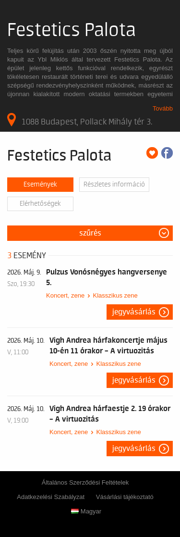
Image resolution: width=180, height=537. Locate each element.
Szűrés (90, 233)
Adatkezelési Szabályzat (50, 496)
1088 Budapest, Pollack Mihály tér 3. (79, 119)
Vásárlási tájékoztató (125, 496)
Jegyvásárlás (134, 312)
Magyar (86, 511)
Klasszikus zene (115, 295)
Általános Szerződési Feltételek (85, 482)
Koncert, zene (65, 295)
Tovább (163, 108)
